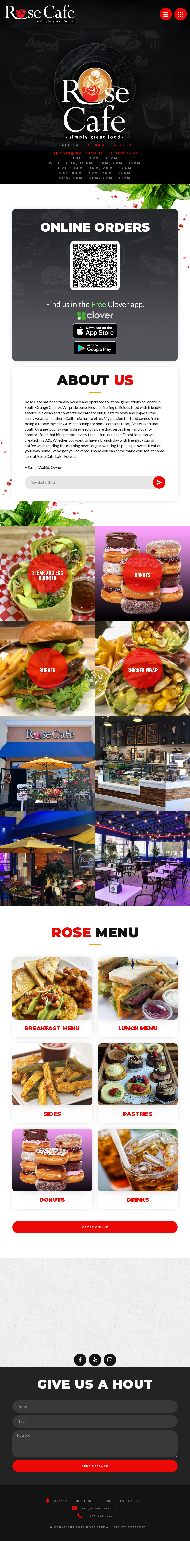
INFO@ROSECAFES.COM (99, 1508)
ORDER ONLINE (95, 1227)
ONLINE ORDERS (95, 227)
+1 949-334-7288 (99, 1515)
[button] (166, 14)
